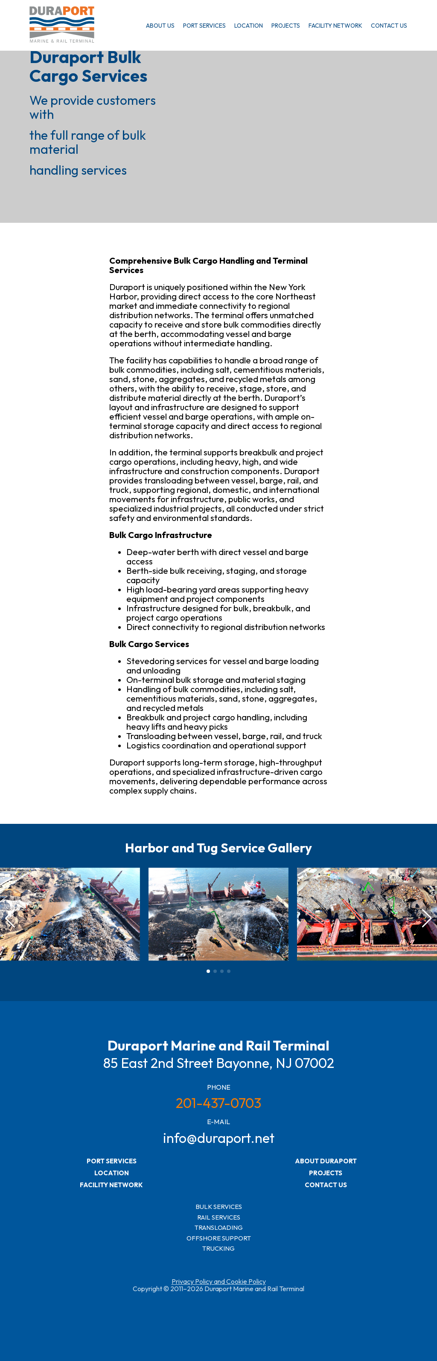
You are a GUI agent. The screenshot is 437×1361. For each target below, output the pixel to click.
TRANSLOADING (219, 1228)
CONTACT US (389, 25)
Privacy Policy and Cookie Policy (219, 1281)
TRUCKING (218, 1248)
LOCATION (248, 25)
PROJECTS (285, 25)
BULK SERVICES (218, 1207)
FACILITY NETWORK (335, 25)
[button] (427, 918)
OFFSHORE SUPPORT (218, 1238)
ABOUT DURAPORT (326, 1161)
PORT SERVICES (204, 25)
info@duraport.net (218, 1137)
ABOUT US (160, 25)
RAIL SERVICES (218, 1217)
